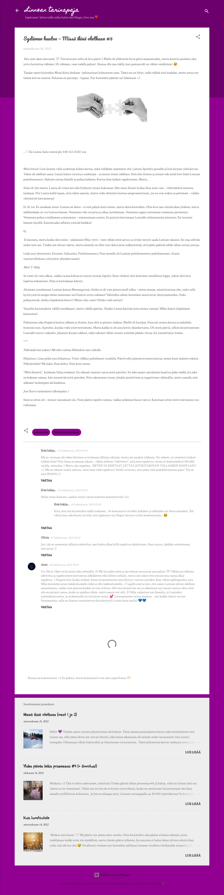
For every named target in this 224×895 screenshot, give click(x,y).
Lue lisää (193, 752)
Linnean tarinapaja (52, 10)
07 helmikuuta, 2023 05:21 (65, 538)
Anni (44, 565)
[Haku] (206, 12)
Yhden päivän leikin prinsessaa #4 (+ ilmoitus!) (60, 766)
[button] (198, 37)
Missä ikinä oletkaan (66, 432)
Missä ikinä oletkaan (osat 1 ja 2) (50, 714)
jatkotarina (41, 432)
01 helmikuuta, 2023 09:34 (73, 451)
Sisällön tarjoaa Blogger (112, 875)
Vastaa (46, 481)
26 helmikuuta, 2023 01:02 (64, 565)
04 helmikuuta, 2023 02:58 (86, 504)
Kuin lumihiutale (36, 818)
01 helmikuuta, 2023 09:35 (73, 490)
